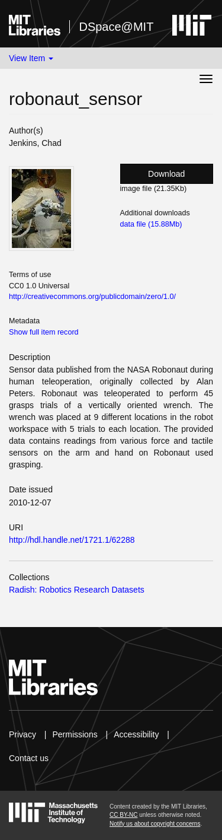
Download (166, 174)
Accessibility (136, 734)
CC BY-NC (123, 815)
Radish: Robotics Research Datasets (76, 589)
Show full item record (44, 332)
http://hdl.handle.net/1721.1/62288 (72, 540)
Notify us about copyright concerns (155, 823)
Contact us (29, 758)
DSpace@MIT (116, 26)
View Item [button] (31, 58)
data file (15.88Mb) (151, 224)
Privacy (22, 734)
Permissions (74, 734)
